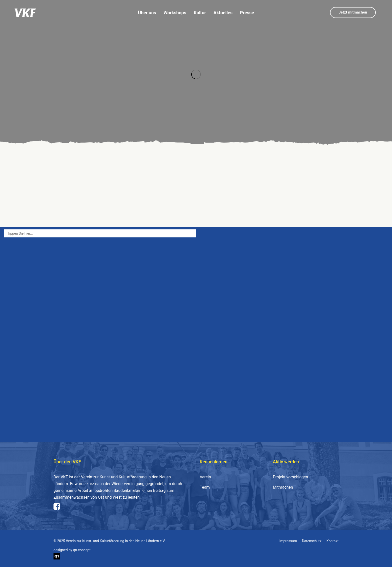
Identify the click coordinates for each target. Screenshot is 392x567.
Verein (205, 477)
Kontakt (332, 541)
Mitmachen (283, 487)
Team (205, 487)
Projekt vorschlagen (290, 477)
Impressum (288, 541)
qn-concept (81, 550)
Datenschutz (312, 541)
